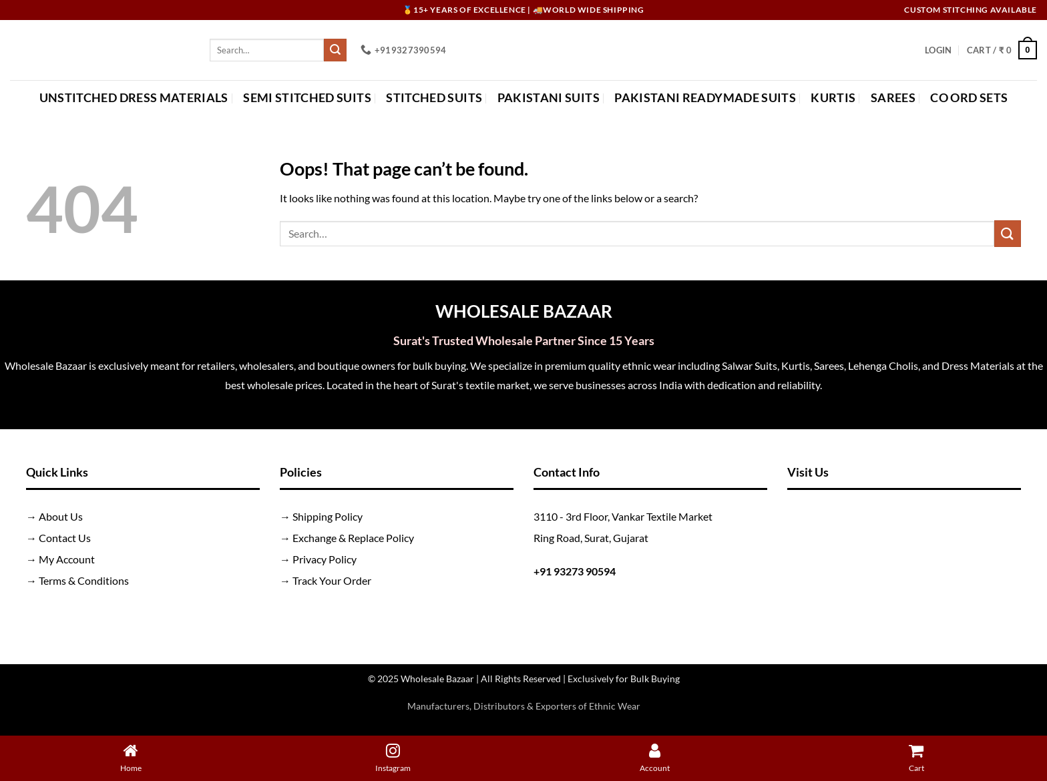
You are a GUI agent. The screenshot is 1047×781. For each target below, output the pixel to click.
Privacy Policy (324, 559)
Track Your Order (331, 580)
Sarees (893, 98)
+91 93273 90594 (575, 571)
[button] (938, 50)
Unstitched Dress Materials (133, 98)
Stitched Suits (434, 98)
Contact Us (65, 537)
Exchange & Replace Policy (353, 537)
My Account (67, 559)
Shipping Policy (327, 516)
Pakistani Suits (548, 98)
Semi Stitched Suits (307, 98)
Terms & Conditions (84, 580)
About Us (61, 516)
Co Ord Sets (969, 98)
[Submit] (335, 50)
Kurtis (833, 98)
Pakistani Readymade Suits (705, 98)
